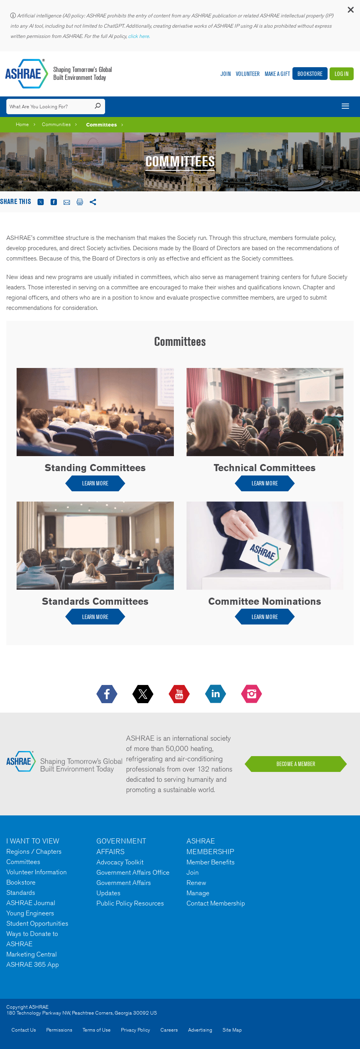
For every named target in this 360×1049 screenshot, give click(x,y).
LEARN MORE (95, 483)
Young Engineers (30, 913)
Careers (169, 1029)
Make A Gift (277, 73)
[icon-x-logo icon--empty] (144, 694)
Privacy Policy (135, 1029)
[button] (350, 11)
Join (226, 73)
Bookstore (310, 73)
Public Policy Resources (130, 903)
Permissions (59, 1029)
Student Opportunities (37, 923)
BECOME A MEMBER (296, 764)
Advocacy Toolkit (119, 862)
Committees (101, 124)
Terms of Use (97, 1029)
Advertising (200, 1029)
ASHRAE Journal (30, 903)
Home (22, 124)
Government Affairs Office (133, 872)
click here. (139, 36)
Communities (56, 124)
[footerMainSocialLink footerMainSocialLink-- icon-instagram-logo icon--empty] (252, 694)
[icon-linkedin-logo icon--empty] (216, 694)
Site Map (232, 1029)
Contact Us (23, 1029)
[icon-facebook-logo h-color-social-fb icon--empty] (108, 694)
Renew (196, 883)
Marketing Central (31, 954)
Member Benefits (211, 862)
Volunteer (248, 73)
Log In (342, 73)
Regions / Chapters (34, 851)
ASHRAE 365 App (32, 964)
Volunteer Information (36, 872)
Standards (20, 892)
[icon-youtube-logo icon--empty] (180, 694)
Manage (198, 893)
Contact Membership (216, 903)
